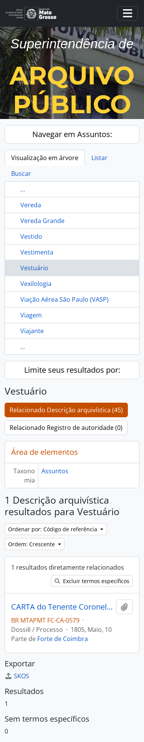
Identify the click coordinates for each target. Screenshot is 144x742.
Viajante (32, 331)
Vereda (30, 205)
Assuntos (54, 471)
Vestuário (34, 268)
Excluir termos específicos (92, 581)
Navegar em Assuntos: (72, 134)
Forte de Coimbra (62, 639)
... (22, 189)
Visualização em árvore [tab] (44, 158)
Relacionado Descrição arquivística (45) (66, 410)
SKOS (17, 676)
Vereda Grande (42, 220)
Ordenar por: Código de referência (53, 529)
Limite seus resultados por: (72, 370)
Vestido (31, 236)
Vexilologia (35, 283)
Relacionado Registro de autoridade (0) (66, 427)
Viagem (31, 315)
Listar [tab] (99, 158)
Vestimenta (36, 252)
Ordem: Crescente (32, 544)
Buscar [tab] (21, 173)
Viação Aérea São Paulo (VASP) (64, 299)
